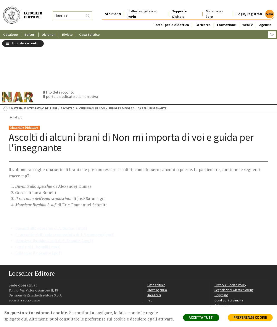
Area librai (154, 247)
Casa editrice (156, 237)
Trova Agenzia (157, 242)
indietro (15, 70)
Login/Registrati (249, 5)
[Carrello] (272, 26)
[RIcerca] (87, 11)
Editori (29, 26)
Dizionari (49, 26)
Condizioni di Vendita (228, 253)
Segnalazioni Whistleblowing (234, 242)
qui (24, 319)
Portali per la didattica (171, 16)
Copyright (221, 247)
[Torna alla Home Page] (5, 61)
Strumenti (113, 5)
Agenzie (265, 16)
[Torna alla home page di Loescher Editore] (22, 11)
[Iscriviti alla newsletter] (43, 278)
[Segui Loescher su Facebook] (12, 278)
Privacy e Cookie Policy (230, 237)
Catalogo (10, 26)
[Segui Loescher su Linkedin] (27, 278)
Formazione (226, 16)
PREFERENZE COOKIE (250, 317)
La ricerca (203, 16)
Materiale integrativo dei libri (34, 61)
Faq (149, 253)
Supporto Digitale (179, 5)
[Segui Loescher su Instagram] (20, 278)
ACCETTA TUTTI (201, 317)
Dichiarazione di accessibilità (234, 263)
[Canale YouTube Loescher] (35, 278)
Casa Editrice (89, 26)
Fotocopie (221, 258)
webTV (247, 16)
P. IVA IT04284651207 (23, 295)
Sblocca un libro (214, 5)
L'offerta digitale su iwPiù (142, 5)
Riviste (67, 26)
